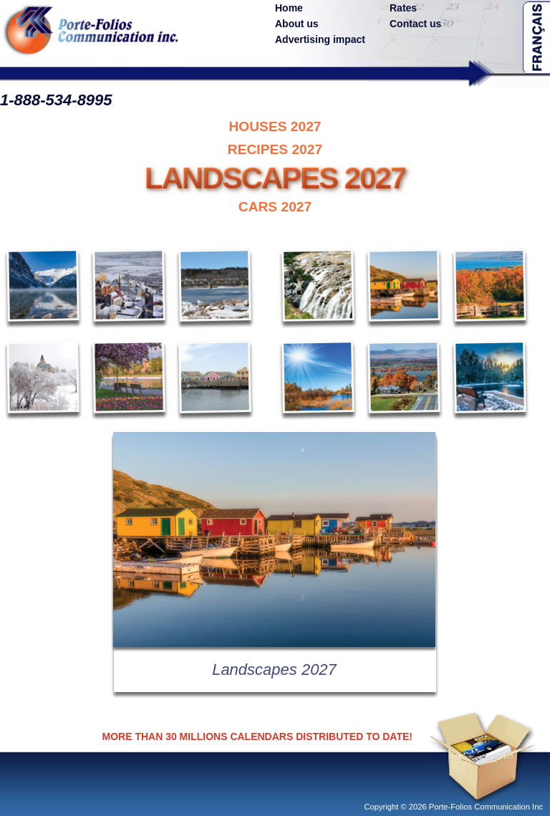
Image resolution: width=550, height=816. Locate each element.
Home (289, 8)
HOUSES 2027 (274, 126)
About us (297, 23)
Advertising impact (320, 39)
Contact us (415, 23)
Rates (403, 8)
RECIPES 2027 (275, 149)
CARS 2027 (275, 206)
